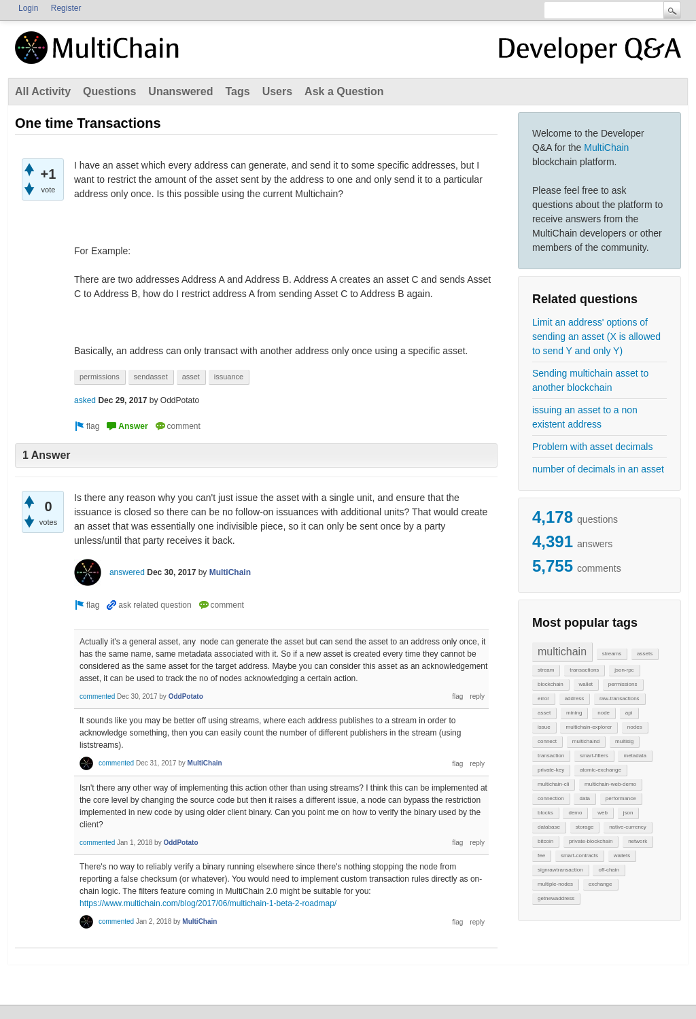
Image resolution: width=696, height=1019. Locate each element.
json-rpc (623, 670)
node (603, 713)
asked (85, 400)
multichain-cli (553, 784)
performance (621, 798)
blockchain (550, 684)
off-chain (608, 870)
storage (585, 827)
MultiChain (606, 147)
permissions (623, 684)
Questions (109, 91)
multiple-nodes (555, 884)
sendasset (151, 377)
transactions (584, 670)
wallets (622, 855)
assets (644, 654)
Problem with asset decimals (592, 446)
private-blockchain (590, 841)
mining (574, 713)
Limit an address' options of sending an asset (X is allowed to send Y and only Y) (596, 336)
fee (541, 855)
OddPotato (186, 696)
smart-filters (594, 756)
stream (546, 670)
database (549, 827)
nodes (634, 727)
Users (277, 91)
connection (551, 798)
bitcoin (545, 841)
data (584, 798)
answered (127, 572)
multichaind (585, 741)
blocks (545, 813)
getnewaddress (556, 898)
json (628, 813)
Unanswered (180, 91)
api (629, 713)
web (602, 813)
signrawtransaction (560, 870)
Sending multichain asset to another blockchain (590, 380)
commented (97, 696)
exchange (600, 884)
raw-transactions (619, 698)
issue (544, 727)
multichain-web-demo (610, 784)
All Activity (43, 91)
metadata (634, 756)
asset (544, 713)
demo (575, 813)
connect (547, 741)
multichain (562, 651)
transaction (551, 756)
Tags (237, 91)
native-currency (627, 827)
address (574, 698)
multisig (624, 741)
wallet (586, 684)
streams (611, 654)
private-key (551, 770)
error (543, 698)
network (637, 841)
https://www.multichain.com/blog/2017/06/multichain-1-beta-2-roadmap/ (208, 903)
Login (28, 8)
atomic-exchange (600, 770)
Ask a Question (343, 91)
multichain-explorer (589, 727)
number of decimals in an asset (598, 469)
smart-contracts (579, 855)
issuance (228, 377)
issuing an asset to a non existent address (585, 417)
